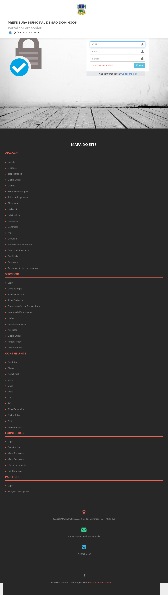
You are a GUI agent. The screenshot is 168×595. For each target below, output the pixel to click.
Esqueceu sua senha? (101, 64)
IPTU (10, 391)
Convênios (13, 238)
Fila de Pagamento (17, 465)
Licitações (13, 221)
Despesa (12, 167)
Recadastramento (17, 324)
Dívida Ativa (14, 415)
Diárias (11, 185)
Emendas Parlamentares (20, 244)
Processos (13, 262)
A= (30, 32)
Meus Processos (16, 459)
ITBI (10, 397)
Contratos (13, 226)
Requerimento (15, 427)
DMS (10, 379)
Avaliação (12, 329)
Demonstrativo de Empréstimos (24, 306)
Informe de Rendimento (20, 312)
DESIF (11, 385)
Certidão (12, 362)
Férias (11, 318)
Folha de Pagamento (18, 197)
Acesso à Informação (18, 250)
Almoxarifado (15, 341)
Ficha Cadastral (15, 300)
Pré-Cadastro (15, 471)
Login (10, 282)
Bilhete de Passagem (18, 191)
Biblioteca (13, 203)
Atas (10, 232)
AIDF (10, 421)
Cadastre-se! (129, 73)
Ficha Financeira (16, 294)
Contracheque (15, 288)
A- (39, 32)
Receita (11, 162)
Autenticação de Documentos (23, 268)
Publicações (14, 215)
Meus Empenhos (16, 453)
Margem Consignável (18, 491)
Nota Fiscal (13, 374)
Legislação (13, 209)
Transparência (15, 173)
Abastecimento (15, 347)
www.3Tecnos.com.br (100, 582)
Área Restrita (14, 447)
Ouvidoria (13, 256)
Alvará (11, 368)
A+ (34, 32)
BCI (9, 403)
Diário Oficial (14, 179)
